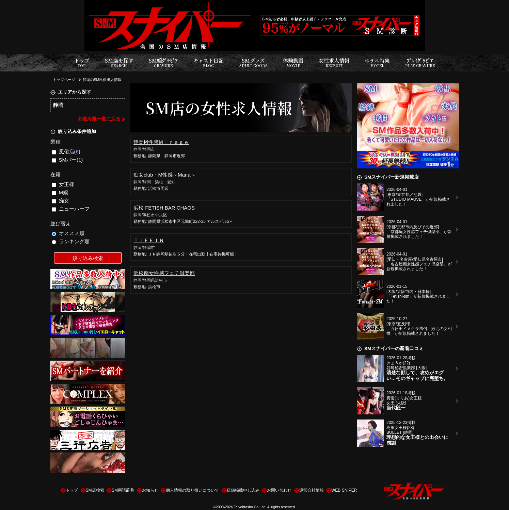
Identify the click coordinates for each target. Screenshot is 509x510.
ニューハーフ (71, 209)
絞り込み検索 (88, 258)
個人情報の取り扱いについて (192, 490)
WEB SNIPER (344, 490)
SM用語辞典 (123, 490)
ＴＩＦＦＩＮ (148, 240)
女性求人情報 (334, 63)
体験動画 (293, 63)
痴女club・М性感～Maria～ (164, 175)
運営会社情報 (311, 490)
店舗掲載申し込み (243, 490)
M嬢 (60, 192)
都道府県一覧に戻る (99, 118)
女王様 (63, 184)
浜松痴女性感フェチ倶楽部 (164, 273)
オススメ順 (68, 233)
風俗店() (66, 151)
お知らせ (150, 490)
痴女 (60, 200)
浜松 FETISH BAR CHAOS (164, 208)
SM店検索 (95, 490)
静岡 (58, 105)
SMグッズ (253, 63)
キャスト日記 (208, 63)
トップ (82, 63)
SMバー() (67, 160)
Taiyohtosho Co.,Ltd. (250, 507)
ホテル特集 (377, 63)
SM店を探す (119, 63)
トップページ (64, 80)
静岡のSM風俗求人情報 (102, 80)
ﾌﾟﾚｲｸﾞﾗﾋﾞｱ (420, 63)
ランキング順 (71, 241)
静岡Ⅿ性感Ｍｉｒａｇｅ (161, 142)
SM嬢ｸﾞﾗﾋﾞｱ (163, 63)
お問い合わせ (279, 490)
